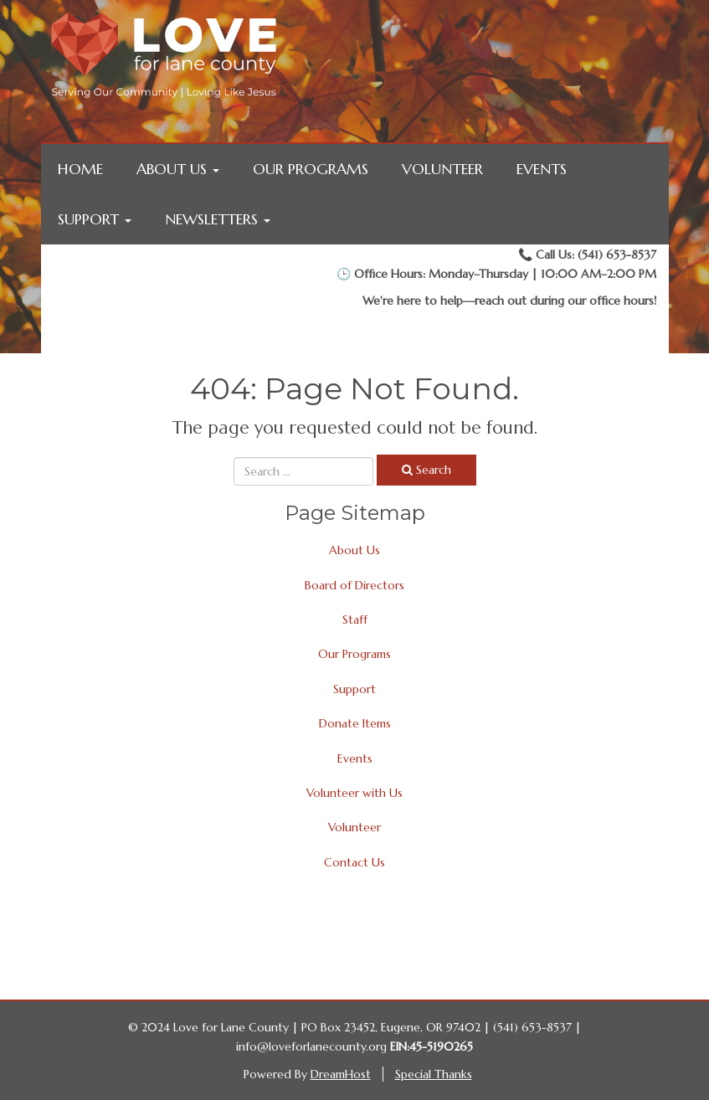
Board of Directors (354, 585)
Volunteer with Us (354, 792)
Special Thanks (433, 1074)
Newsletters (217, 219)
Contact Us (354, 862)
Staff (354, 619)
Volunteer (442, 168)
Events (541, 168)
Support (94, 219)
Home (80, 168)
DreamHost (341, 1074)
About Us (177, 168)
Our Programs (310, 168)
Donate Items (355, 723)
